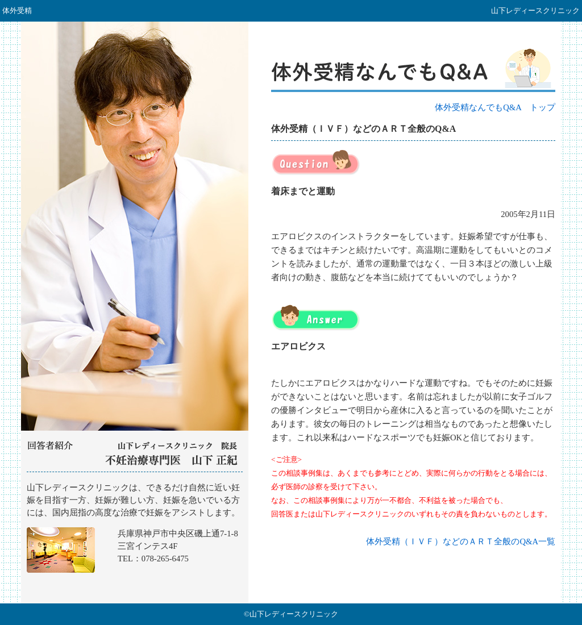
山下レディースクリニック (135, 538)
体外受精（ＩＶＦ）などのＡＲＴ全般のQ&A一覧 (460, 541)
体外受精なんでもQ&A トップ (495, 107)
